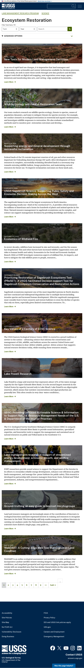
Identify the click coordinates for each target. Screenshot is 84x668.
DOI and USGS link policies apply (57, 622)
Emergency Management (54, 637)
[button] (37, 36)
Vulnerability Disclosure (11, 632)
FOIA (46, 613)
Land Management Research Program (20, 13)
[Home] (8, 8)
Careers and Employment (54, 632)
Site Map (5, 622)
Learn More (8, 82)
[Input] (61, 6)
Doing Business (8, 637)
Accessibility (7, 613)
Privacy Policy (49, 618)
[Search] (73, 6)
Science (45, 13)
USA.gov (47, 627)
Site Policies (7, 618)
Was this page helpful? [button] (63, 666)
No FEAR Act (7, 627)
